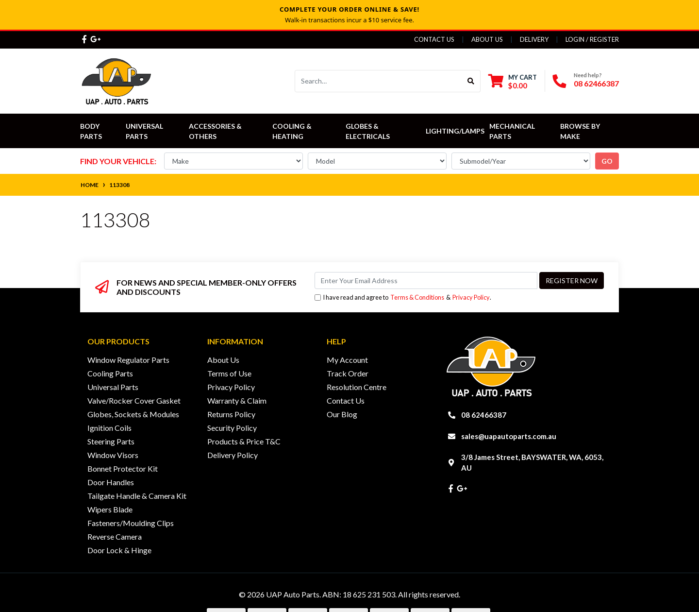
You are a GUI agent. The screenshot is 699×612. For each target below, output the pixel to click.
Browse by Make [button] (580, 131)
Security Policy (232, 427)
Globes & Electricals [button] (368, 131)
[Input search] (378, 81)
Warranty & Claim (236, 400)
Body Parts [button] (91, 131)
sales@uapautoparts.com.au (508, 436)
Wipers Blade (110, 509)
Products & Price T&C (244, 441)
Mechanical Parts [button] (512, 131)
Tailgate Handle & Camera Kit (136, 495)
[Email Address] (426, 280)
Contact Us (434, 39)
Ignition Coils (109, 427)
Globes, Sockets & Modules (133, 414)
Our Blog (342, 414)
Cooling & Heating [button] (292, 131)
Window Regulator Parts (128, 359)
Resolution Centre (356, 386)
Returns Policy (231, 414)
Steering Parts (110, 441)
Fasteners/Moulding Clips (130, 522)
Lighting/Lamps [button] (455, 131)
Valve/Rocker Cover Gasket (134, 400)
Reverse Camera (114, 536)
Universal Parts (145, 131)
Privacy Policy (471, 297)
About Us (487, 39)
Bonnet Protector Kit (122, 468)
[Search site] (471, 81)
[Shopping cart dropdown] (512, 81)
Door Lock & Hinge (119, 550)
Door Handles (110, 482)
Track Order (347, 373)
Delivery (534, 39)
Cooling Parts (110, 373)
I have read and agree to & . (403, 297)
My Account (347, 359)
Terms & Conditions (417, 297)
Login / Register (592, 39)
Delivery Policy (232, 454)
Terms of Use (229, 373)
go (607, 161)
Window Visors (112, 454)
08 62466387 (596, 83)
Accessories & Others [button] (216, 131)
